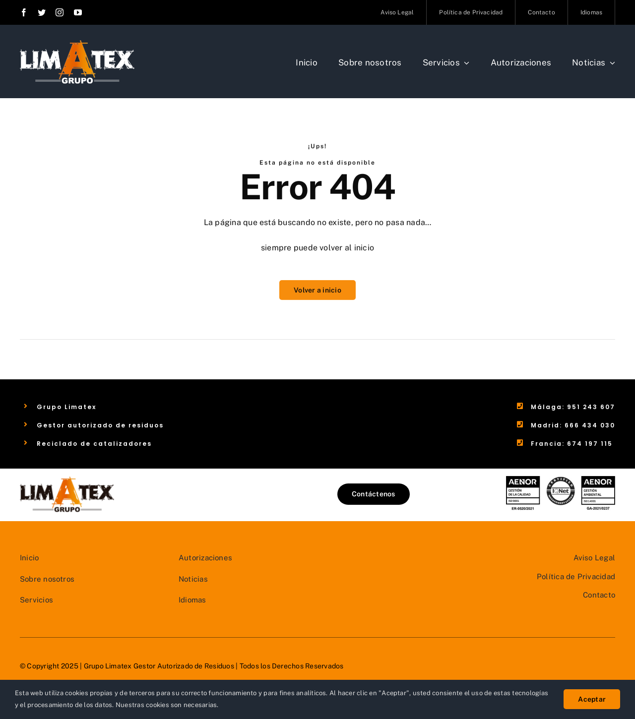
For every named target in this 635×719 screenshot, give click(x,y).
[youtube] (78, 12)
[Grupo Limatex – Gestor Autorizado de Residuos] (77, 43)
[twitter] (42, 12)
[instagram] (60, 12)
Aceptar (592, 699)
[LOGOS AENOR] (560, 479)
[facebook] (24, 12)
